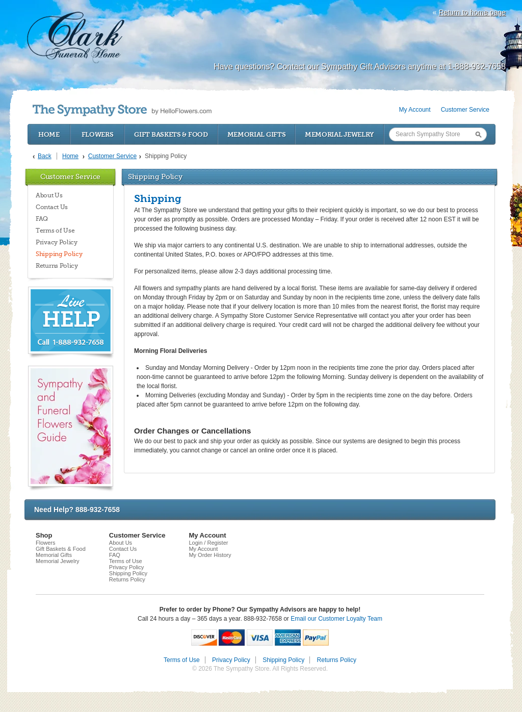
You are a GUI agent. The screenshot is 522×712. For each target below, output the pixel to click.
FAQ (42, 218)
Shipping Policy (59, 254)
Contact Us (52, 207)
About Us (49, 195)
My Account (415, 109)
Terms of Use (55, 230)
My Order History (210, 555)
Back (44, 156)
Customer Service (465, 109)
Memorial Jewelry (339, 134)
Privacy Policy (56, 242)
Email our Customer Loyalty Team (336, 618)
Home (49, 134)
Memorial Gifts (256, 134)
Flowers (98, 134)
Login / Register (208, 543)
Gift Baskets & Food (170, 134)
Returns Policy (57, 265)
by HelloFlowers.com (122, 110)
